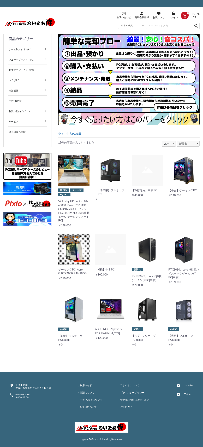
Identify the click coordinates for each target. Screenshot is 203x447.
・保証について (85, 392)
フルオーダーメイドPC (21, 59)
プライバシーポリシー (132, 392)
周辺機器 (13, 90)
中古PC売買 (15, 101)
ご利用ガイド (84, 385)
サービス (13, 121)
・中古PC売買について (89, 399)
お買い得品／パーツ (19, 111)
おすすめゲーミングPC (21, 70)
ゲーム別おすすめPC (20, 49)
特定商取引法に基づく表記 (134, 399)
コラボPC (14, 80)
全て (61, 133)
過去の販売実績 (17, 131)
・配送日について (87, 407)
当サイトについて (129, 385)
